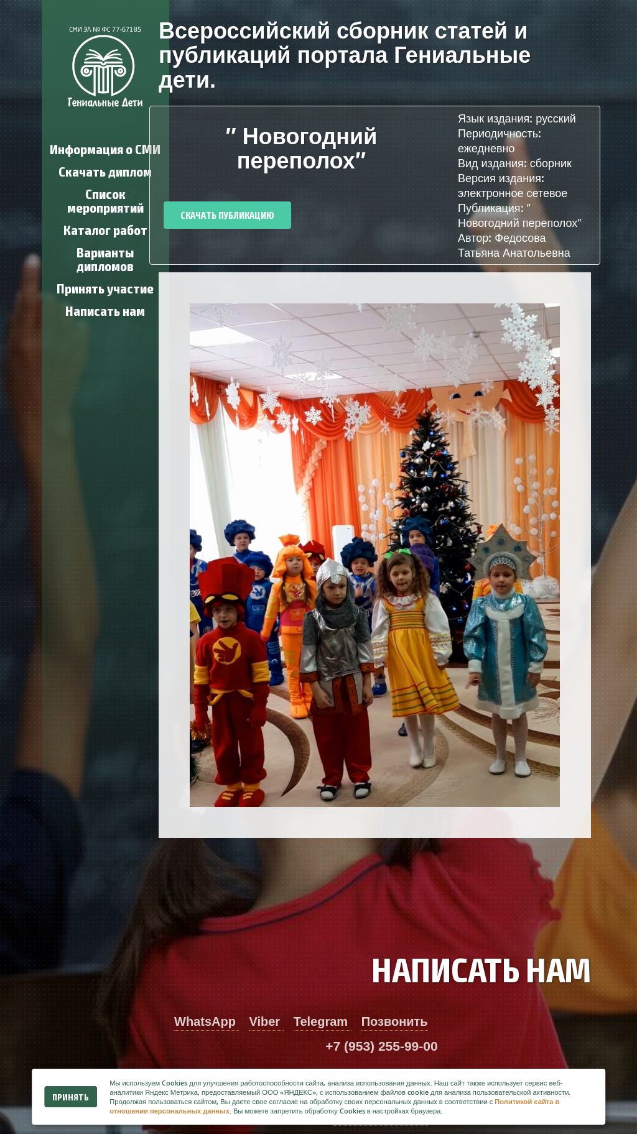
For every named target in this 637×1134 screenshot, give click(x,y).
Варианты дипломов (105, 258)
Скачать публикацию (227, 215)
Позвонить (394, 1021)
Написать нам (105, 310)
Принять (70, 1097)
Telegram (322, 1021)
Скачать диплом (105, 170)
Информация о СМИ (105, 148)
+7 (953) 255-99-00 (381, 1046)
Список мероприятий (105, 199)
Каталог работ (105, 229)
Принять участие (105, 287)
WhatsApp (206, 1021)
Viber (266, 1021)
